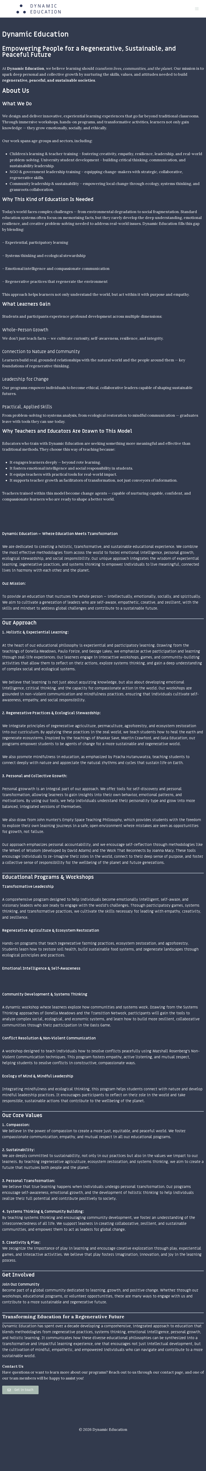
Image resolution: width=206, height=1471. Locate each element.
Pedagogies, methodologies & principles (103, 1460)
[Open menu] (197, 8)
